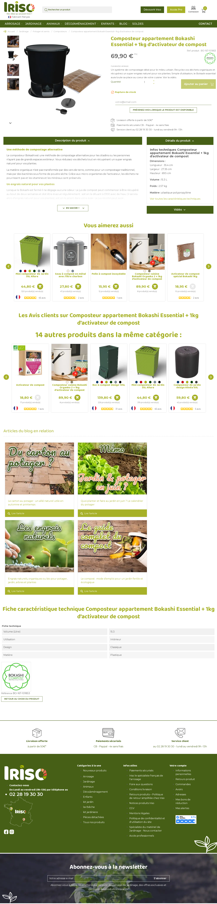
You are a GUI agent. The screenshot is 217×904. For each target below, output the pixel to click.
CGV (131, 803)
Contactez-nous (19, 781)
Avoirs (179, 784)
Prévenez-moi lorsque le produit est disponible (163, 110)
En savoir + (73, 208)
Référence (6, 689)
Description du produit (73, 140)
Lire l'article (15, 511)
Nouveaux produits (94, 766)
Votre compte (178, 761)
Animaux (88, 782)
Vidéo (180, 210)
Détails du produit (180, 141)
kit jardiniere (90, 807)
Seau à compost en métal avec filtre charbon (70, 275)
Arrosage (88, 772)
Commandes (183, 779)
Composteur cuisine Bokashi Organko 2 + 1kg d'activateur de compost (147, 276)
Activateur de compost (30, 385)
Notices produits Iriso (141, 798)
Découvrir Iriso (152, 9)
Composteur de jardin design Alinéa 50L (187, 386)
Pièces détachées (93, 812)
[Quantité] (147, 82)
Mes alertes (182, 803)
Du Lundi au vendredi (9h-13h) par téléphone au (38, 785)
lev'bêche (89, 802)
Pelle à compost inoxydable (109, 274)
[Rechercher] (77, 9)
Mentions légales (139, 808)
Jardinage (89, 777)
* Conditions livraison (124, 902)
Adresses (181, 790)
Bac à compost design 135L (108, 385)
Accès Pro (176, 9)
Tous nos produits (93, 817)
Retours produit (185, 774)
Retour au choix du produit (21, 694)
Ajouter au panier (198, 84)
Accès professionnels (141, 831)
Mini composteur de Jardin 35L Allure (32, 275)
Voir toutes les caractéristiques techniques (175, 198)
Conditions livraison (140, 784)
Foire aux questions (141, 779)
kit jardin (88, 797)
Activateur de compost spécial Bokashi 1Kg (185, 275)
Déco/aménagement (95, 787)
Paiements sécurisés (141, 766)
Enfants (87, 792)
